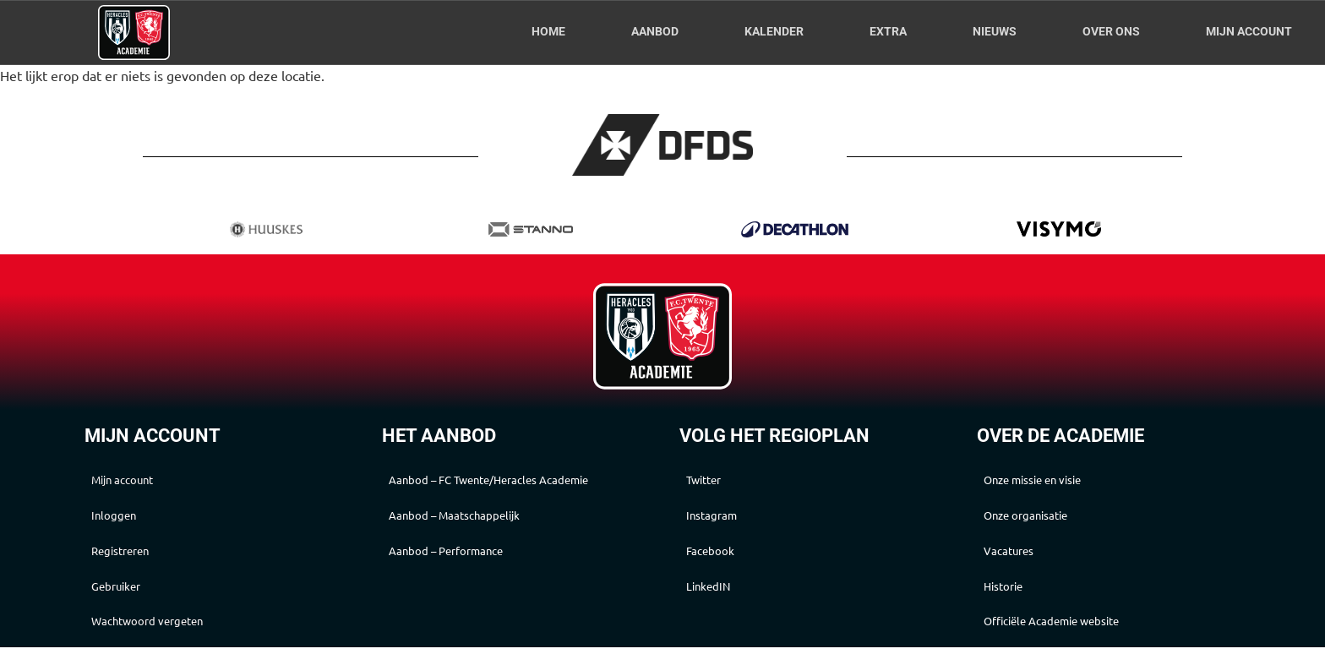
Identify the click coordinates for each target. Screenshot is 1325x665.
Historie (1017, 598)
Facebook (724, 559)
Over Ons (1111, 32)
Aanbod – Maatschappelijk (477, 537)
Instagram (726, 520)
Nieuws (995, 32)
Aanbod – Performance (468, 576)
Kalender (774, 32)
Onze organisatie (1045, 520)
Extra (888, 32)
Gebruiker (131, 598)
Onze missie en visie (1055, 481)
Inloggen (127, 520)
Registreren (136, 559)
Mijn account (1249, 32)
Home (548, 32)
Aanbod (655, 32)
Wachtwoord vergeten (168, 637)
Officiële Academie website (1077, 637)
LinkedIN (723, 598)
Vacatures (1024, 559)
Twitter (717, 481)
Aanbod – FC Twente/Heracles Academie (489, 490)
